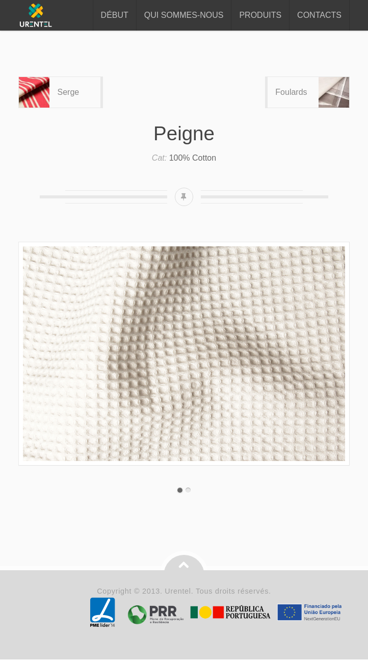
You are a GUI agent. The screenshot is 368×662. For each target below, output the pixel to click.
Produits (260, 15)
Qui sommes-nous (184, 15)
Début (114, 15)
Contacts (319, 15)
